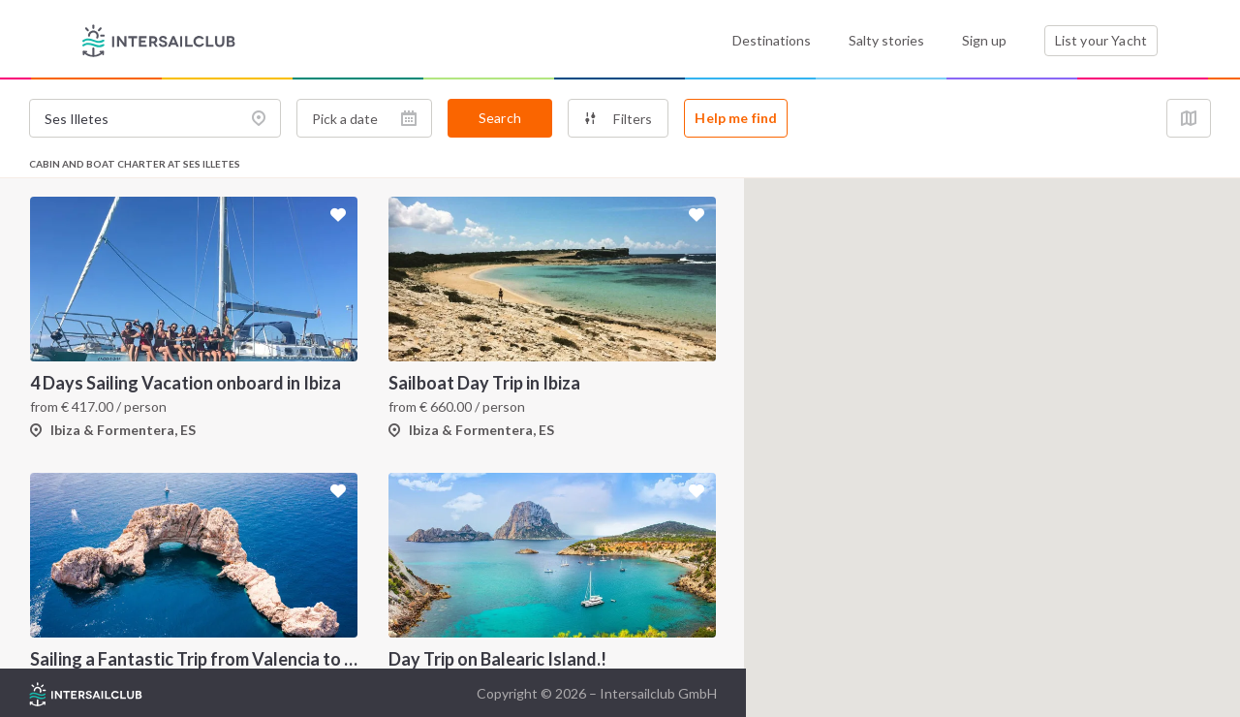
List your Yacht (1101, 40)
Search (500, 117)
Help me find (736, 117)
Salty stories (886, 40)
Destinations (771, 40)
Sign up (984, 40)
